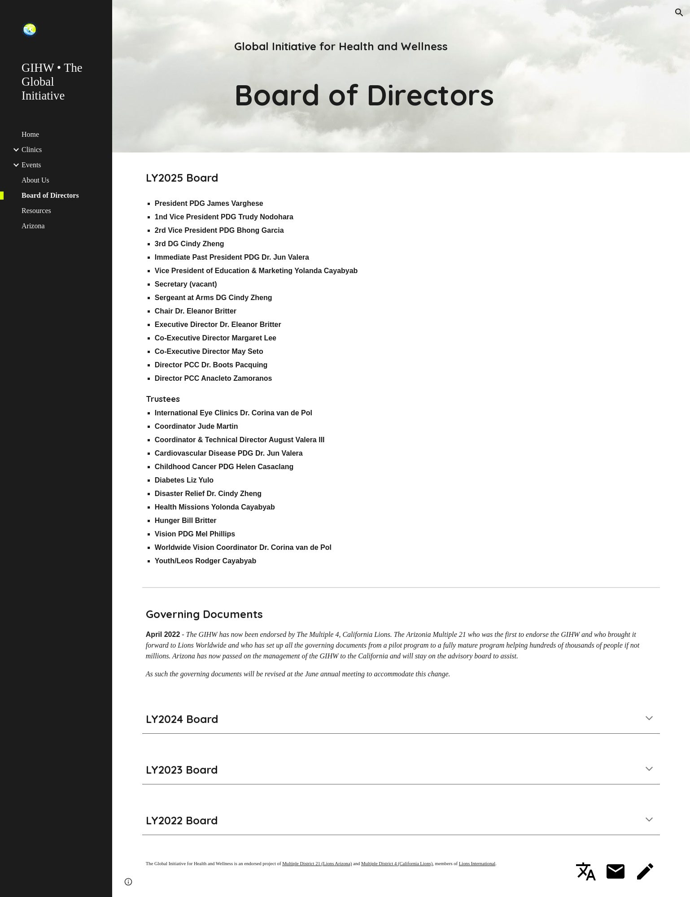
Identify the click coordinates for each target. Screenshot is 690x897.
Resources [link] (36, 210)
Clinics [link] (32, 149)
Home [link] (30, 134)
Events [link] (31, 165)
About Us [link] (35, 180)
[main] (401, 76)
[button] (679, 12)
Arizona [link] (33, 226)
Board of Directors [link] (50, 195)
